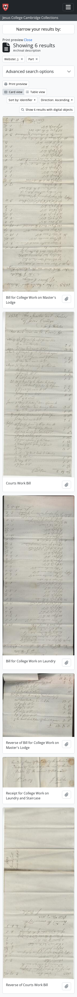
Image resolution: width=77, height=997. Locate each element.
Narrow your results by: (38, 29)
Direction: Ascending (55, 100)
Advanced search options (30, 71)
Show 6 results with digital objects (47, 110)
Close (28, 40)
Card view (13, 92)
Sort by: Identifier (21, 100)
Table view (35, 92)
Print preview (15, 84)
